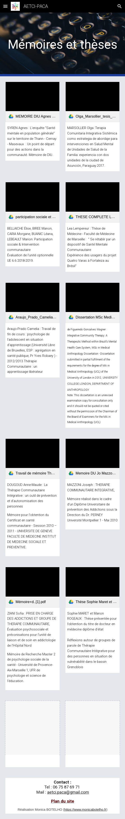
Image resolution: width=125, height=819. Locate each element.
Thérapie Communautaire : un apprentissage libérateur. (25, 366)
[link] (32, 102)
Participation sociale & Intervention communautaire (30, 244)
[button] (5, 6)
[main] (62, 44)
